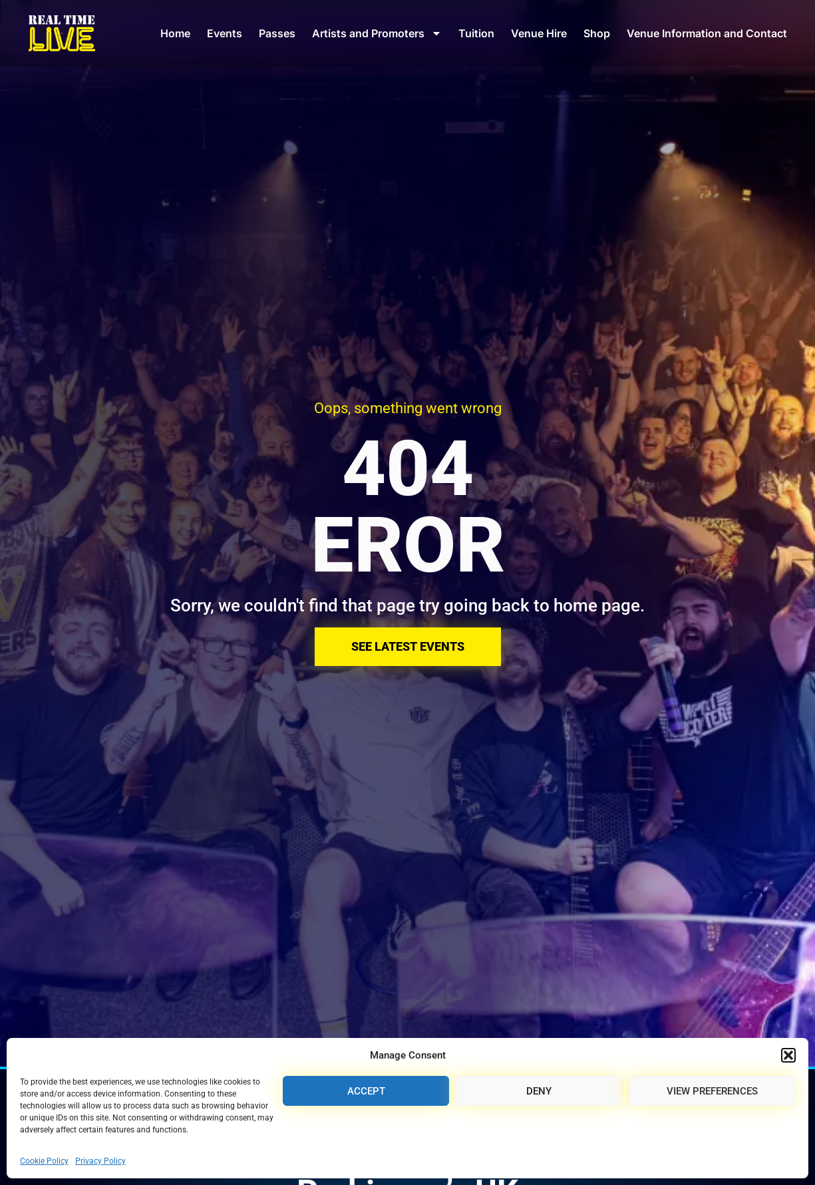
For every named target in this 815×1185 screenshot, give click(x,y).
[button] (788, 1055)
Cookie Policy (44, 1161)
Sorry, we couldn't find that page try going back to (362, 605)
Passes (277, 33)
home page (597, 605)
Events (224, 33)
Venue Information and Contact (707, 33)
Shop (596, 33)
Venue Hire (539, 33)
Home (175, 33)
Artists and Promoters (377, 33)
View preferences (712, 1091)
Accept (366, 1091)
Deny (539, 1091)
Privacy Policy (100, 1161)
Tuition (476, 33)
